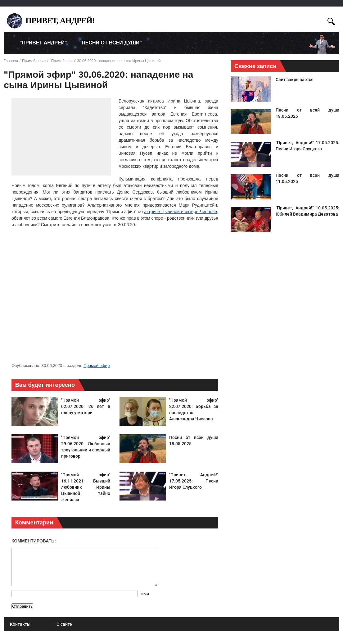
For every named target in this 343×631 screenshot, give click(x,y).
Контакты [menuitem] (20, 624)
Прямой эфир (96, 365)
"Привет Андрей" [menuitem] (43, 42)
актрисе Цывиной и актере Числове (180, 211)
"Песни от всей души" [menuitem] (110, 42)
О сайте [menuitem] (64, 624)
